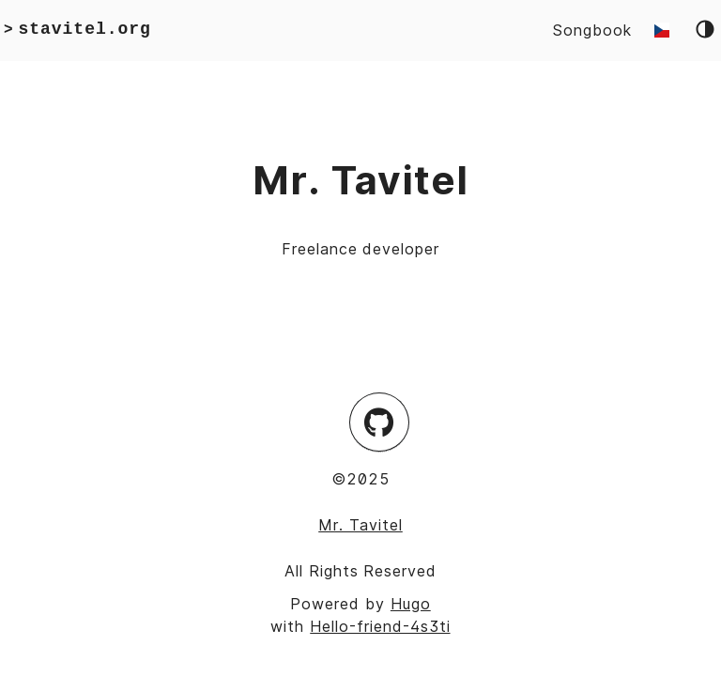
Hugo (411, 603)
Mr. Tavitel (360, 524)
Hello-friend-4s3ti (380, 626)
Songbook (592, 30)
